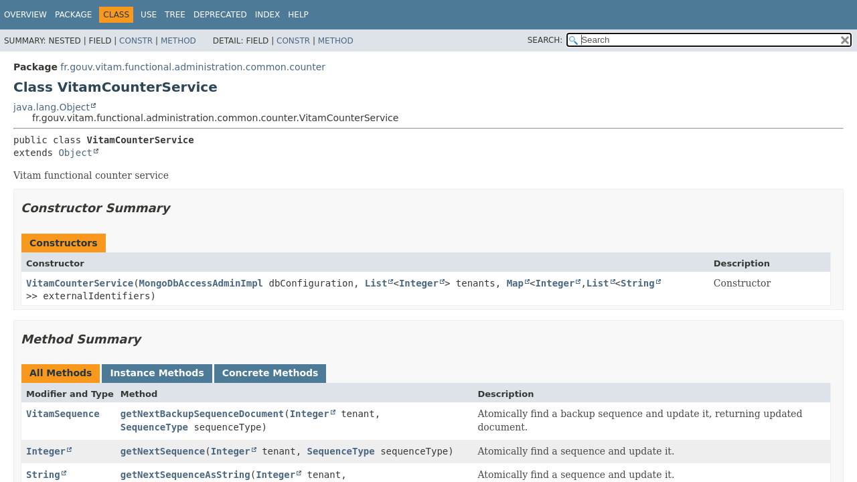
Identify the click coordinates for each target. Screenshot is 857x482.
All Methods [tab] (60, 373)
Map (515, 283)
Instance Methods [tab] (157, 373)
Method (178, 41)
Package (73, 14)
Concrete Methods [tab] (270, 373)
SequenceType (154, 427)
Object (75, 152)
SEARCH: (545, 40)
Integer (419, 283)
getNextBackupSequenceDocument (202, 413)
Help (298, 14)
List (376, 283)
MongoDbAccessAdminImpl (201, 283)
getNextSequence (163, 451)
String (638, 283)
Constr (136, 41)
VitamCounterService (79, 283)
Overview (25, 14)
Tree (175, 14)
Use (149, 14)
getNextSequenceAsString (185, 474)
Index (268, 14)
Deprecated (220, 14)
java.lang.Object (51, 107)
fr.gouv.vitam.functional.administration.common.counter (192, 67)
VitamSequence (63, 413)
